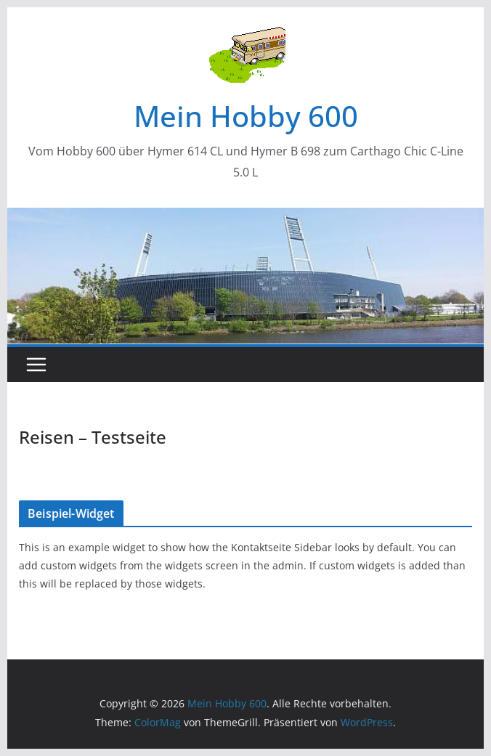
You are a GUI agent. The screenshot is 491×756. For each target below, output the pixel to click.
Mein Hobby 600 (246, 116)
